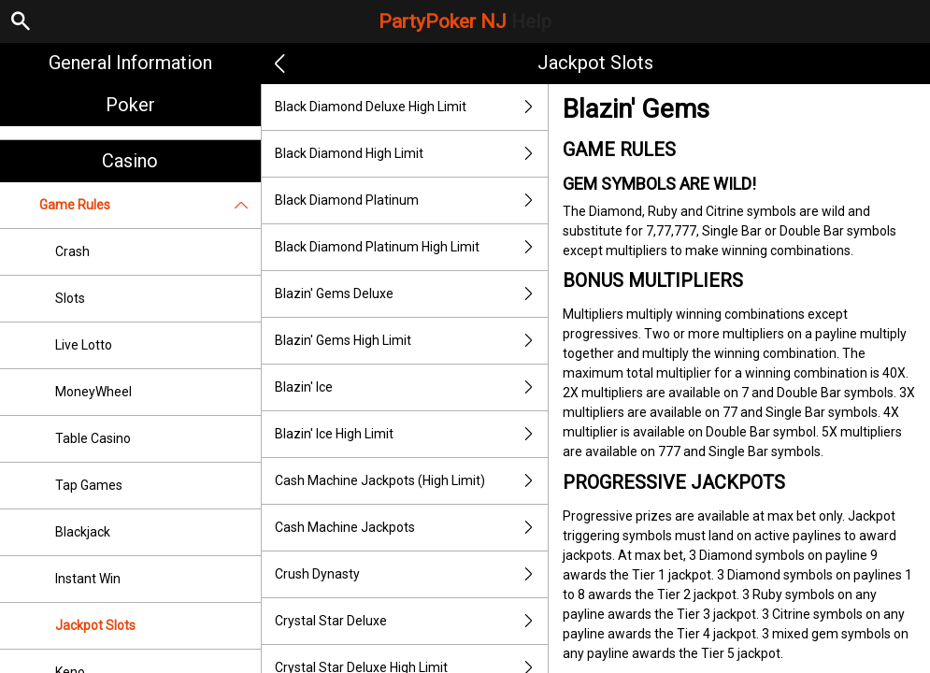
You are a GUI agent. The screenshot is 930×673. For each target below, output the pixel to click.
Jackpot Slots (95, 625)
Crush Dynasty (412, 574)
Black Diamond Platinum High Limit (412, 247)
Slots (70, 298)
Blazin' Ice (412, 387)
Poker (130, 104)
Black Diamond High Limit (412, 154)
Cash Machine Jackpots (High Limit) (412, 481)
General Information (130, 62)
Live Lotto (83, 344)
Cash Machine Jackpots (412, 528)
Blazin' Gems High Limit (412, 341)
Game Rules (150, 205)
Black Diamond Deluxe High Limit (412, 107)
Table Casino (93, 438)
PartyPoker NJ (465, 21)
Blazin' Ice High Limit (412, 434)
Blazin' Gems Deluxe (412, 294)
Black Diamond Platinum (412, 200)
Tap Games (88, 485)
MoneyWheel (93, 391)
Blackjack (82, 531)
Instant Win (88, 578)
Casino (130, 161)
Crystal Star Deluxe (412, 621)
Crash (72, 251)
